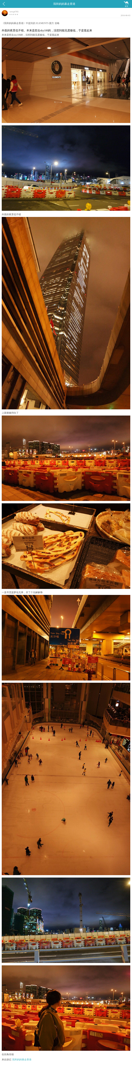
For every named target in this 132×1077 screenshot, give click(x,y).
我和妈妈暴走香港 (21, 1059)
